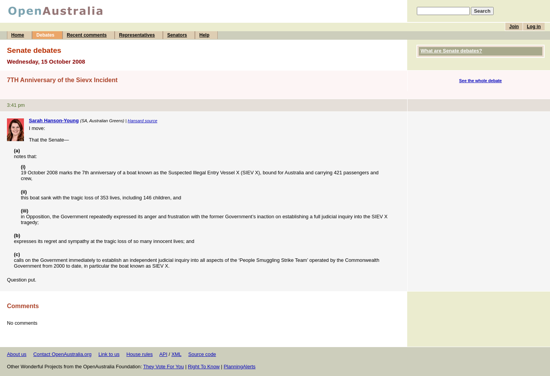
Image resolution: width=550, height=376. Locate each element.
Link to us (109, 354)
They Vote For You (163, 366)
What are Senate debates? (451, 51)
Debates (45, 35)
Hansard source (142, 120)
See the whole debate (480, 80)
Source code (202, 354)
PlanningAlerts (240, 366)
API (163, 354)
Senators (177, 35)
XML (176, 354)
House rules (139, 354)
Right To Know (204, 366)
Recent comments (87, 35)
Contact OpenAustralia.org (62, 354)
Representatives (137, 35)
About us (17, 354)
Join (514, 26)
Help (204, 35)
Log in (534, 26)
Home (17, 35)
